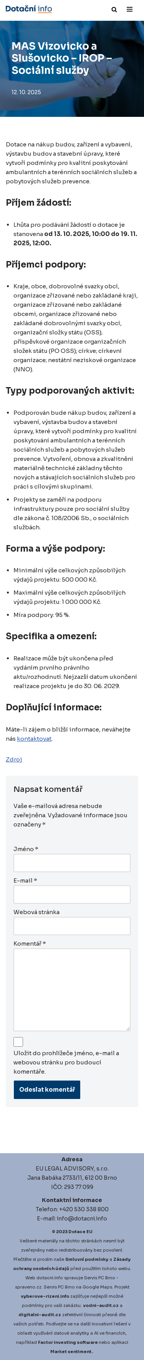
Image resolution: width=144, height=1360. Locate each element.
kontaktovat (34, 738)
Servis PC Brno (99, 1277)
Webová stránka (36, 912)
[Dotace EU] (29, 9)
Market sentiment (70, 1351)
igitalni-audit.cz (41, 1314)
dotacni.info (49, 1277)
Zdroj (14, 759)
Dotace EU (80, 1231)
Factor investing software (68, 1342)
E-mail (25, 880)
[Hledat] (114, 9)
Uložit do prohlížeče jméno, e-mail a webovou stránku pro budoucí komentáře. (66, 1062)
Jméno (25, 849)
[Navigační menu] (129, 9)
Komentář (29, 943)
